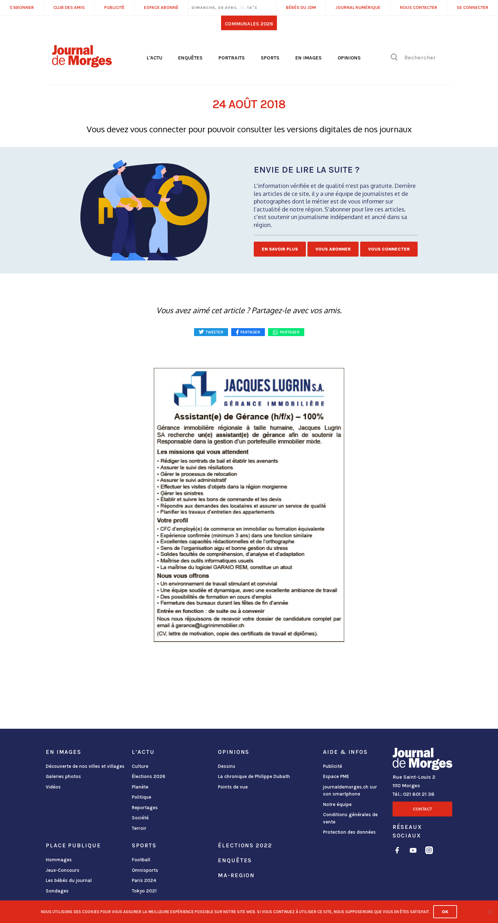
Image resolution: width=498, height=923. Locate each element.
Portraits (232, 58)
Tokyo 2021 (144, 891)
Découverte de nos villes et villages (85, 766)
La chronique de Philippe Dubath (254, 776)
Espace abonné (161, 7)
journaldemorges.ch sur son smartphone (350, 790)
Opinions (349, 58)
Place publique (73, 845)
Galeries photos (63, 776)
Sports (270, 58)
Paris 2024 (144, 880)
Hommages (59, 860)
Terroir (139, 828)
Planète (140, 787)
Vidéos (53, 787)
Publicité (332, 766)
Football (141, 860)
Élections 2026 (148, 776)
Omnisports (145, 870)
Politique (141, 797)
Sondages (57, 891)
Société (140, 818)
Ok (445, 911)
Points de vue (233, 787)
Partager (289, 332)
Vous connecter (389, 249)
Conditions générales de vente (350, 818)
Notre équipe (337, 804)
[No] (490, 912)
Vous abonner (333, 249)
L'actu (154, 58)
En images (308, 58)
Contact (422, 809)
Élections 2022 (245, 845)
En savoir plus (280, 249)
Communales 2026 (249, 24)
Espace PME (336, 776)
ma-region (236, 875)
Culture (140, 766)
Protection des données (349, 832)
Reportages (145, 807)
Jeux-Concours (62, 870)
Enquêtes (190, 58)
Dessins (226, 766)
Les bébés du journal (69, 880)
